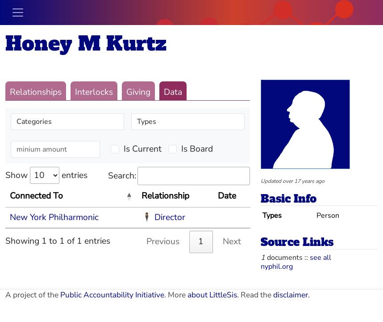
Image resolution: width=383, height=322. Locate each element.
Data (173, 92)
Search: (179, 176)
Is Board (197, 149)
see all (320, 258)
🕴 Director (163, 217)
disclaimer (290, 295)
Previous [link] (162, 241)
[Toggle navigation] (17, 12)
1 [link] (201, 241)
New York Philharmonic (54, 217)
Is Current (143, 149)
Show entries (46, 175)
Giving (138, 92)
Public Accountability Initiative (112, 295)
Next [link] (232, 241)
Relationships (36, 92)
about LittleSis (212, 295)
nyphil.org (277, 266)
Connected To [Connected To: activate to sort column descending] (36, 196)
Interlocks (94, 92)
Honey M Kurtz (86, 43)
